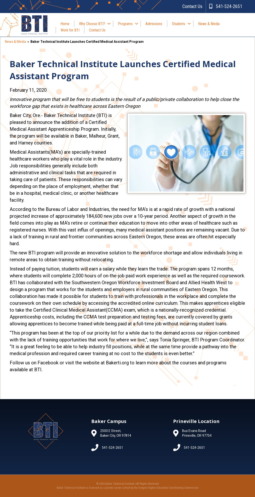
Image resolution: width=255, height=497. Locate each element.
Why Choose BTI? (92, 24)
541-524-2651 (225, 6)
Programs (125, 24)
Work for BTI (70, 30)
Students (178, 24)
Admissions (154, 24)
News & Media (209, 24)
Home (64, 24)
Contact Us (192, 6)
